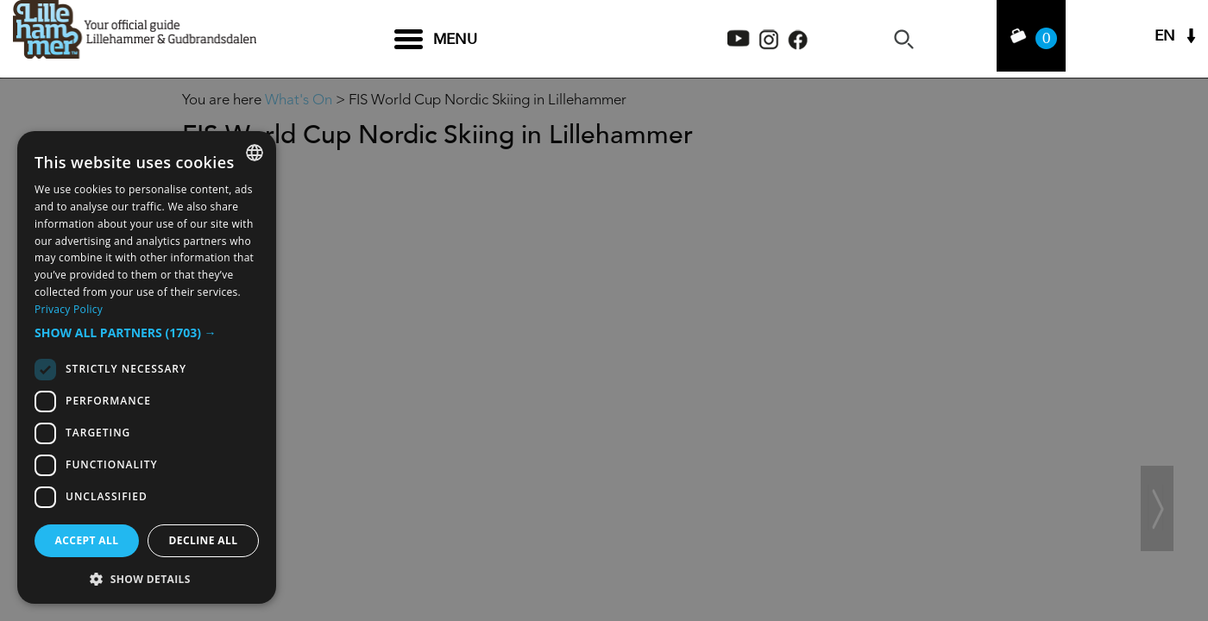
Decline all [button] (203, 540)
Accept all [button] (87, 540)
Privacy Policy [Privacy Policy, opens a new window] (69, 309)
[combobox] (254, 152)
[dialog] (146, 367)
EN (1165, 39)
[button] (147, 333)
